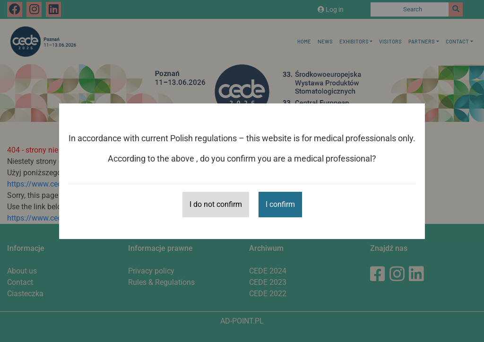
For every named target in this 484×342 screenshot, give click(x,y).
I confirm (280, 204)
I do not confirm (216, 204)
